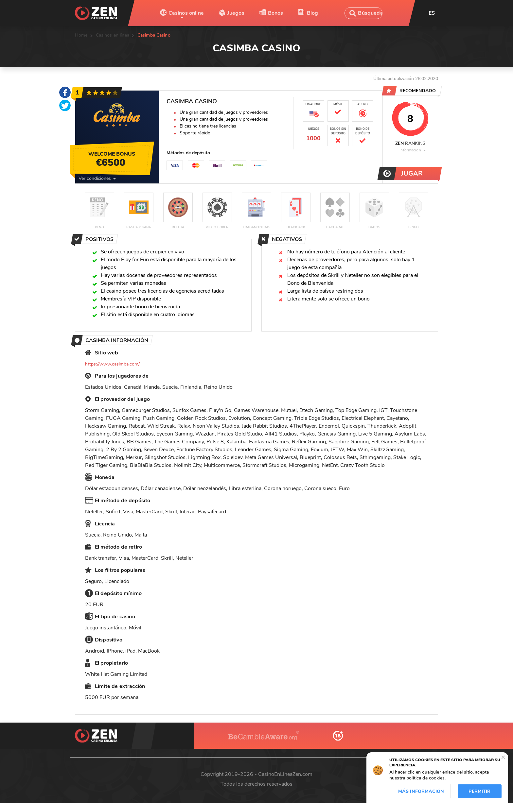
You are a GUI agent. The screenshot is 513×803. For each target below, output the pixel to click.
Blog (312, 13)
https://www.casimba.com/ (112, 364)
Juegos (235, 13)
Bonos (275, 13)
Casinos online (186, 13)
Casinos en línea (112, 35)
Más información (421, 791)
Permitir (479, 791)
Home (81, 35)
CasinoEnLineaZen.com (285, 774)
